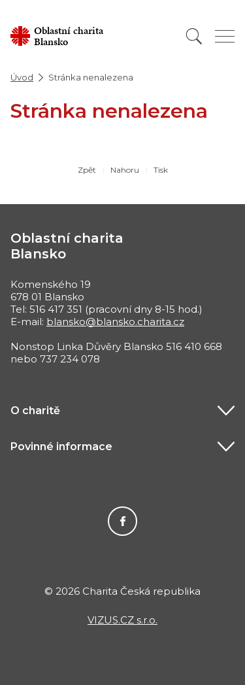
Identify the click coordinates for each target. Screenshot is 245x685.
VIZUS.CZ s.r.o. (122, 620)
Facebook (122, 521)
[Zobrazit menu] (225, 36)
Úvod (21, 77)
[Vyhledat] (194, 36)
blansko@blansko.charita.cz (115, 321)
